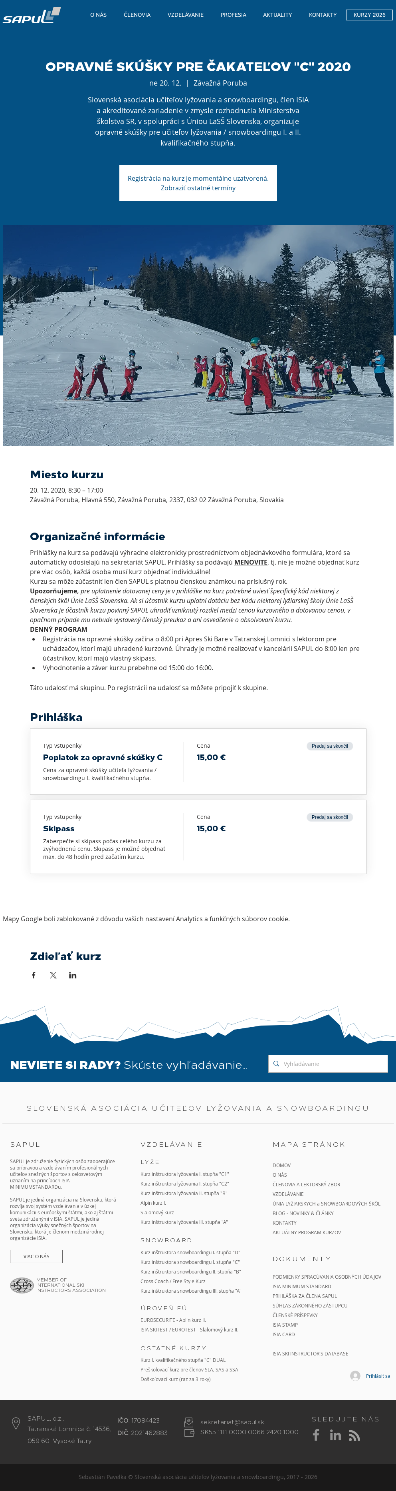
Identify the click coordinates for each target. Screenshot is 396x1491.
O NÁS (280, 1175)
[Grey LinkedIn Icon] (335, 1435)
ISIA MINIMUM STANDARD (302, 1286)
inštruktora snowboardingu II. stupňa (192, 1271)
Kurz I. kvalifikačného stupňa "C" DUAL (183, 1360)
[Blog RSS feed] (354, 1436)
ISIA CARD (284, 1334)
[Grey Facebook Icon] (316, 1435)
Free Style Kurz (189, 1281)
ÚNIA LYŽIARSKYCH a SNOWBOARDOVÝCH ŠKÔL (327, 1203)
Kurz (146, 1193)
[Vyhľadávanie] (327, 1063)
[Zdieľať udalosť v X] (53, 975)
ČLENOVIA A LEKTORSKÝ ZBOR (306, 1184)
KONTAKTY (285, 1223)
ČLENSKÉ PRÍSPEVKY (295, 1315)
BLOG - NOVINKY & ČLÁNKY (303, 1213)
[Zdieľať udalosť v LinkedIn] (73, 975)
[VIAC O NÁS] (36, 1256)
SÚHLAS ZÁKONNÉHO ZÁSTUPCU (310, 1305)
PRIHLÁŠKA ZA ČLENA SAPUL (305, 1296)
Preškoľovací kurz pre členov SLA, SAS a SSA (189, 1369)
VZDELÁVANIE (288, 1194)
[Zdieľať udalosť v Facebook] (34, 975)
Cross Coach (154, 1281)
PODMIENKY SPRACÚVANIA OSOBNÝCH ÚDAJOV (327, 1276)
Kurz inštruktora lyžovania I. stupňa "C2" (185, 1183)
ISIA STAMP (285, 1324)
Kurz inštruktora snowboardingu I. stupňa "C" (190, 1262)
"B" (237, 1271)
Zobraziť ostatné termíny (198, 188)
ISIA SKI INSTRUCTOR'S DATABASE (310, 1353)
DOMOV (282, 1165)
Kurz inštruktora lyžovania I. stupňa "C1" (185, 1174)
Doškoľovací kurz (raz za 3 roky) (176, 1379)
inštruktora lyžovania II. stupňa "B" (190, 1193)
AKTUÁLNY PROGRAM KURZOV (307, 1232)
